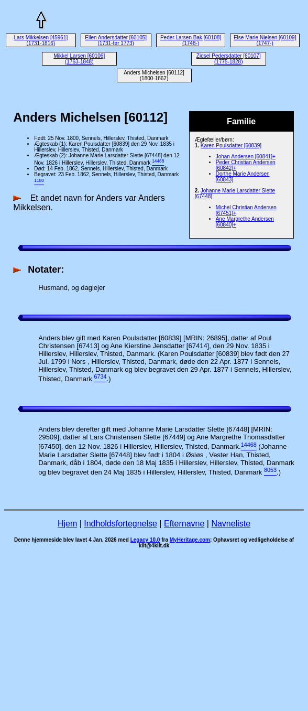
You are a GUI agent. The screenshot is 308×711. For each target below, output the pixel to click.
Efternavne (184, 523)
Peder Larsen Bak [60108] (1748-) (190, 40)
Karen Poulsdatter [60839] (231, 145)
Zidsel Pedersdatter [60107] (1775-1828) (228, 58)
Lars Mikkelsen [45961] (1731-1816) (41, 40)
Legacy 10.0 (145, 540)
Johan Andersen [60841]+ (246, 156)
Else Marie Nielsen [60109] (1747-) (265, 40)
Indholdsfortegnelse (120, 523)
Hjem (67, 523)
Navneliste (230, 523)
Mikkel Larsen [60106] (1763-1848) (79, 58)
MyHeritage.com (190, 540)
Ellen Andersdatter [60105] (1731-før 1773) (116, 40)
